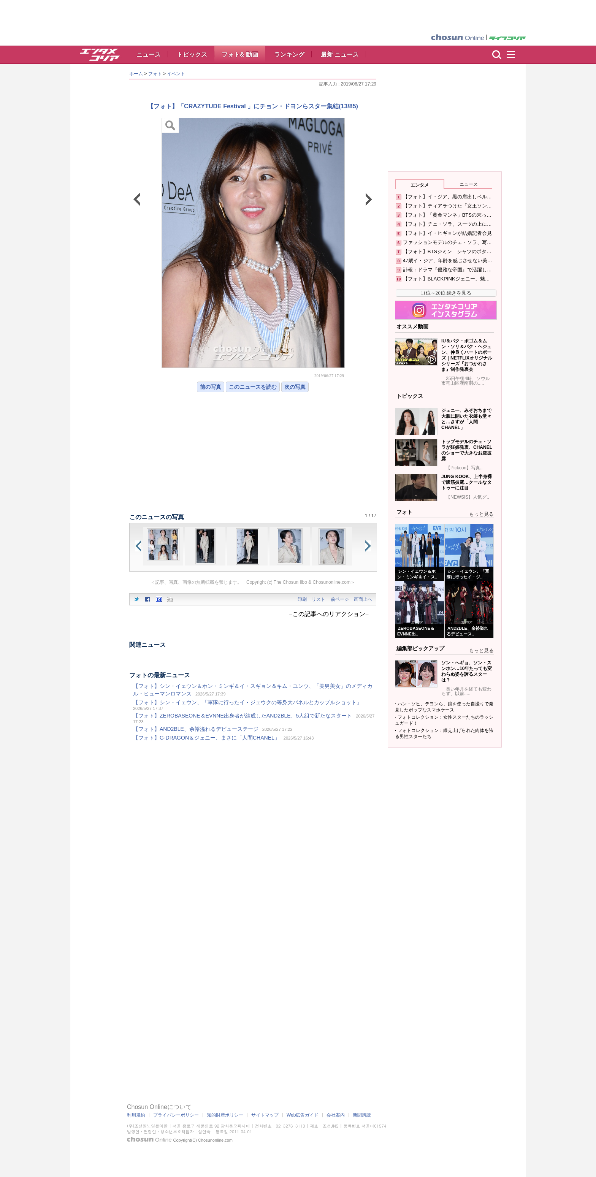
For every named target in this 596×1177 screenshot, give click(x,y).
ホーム (136, 73)
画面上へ (363, 599)
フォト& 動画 (240, 54)
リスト (318, 599)
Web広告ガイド (303, 1115)
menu (514, 54)
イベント (176, 73)
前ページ (340, 599)
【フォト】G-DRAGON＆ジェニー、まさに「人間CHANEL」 (206, 738)
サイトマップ (265, 1115)
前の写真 (210, 387)
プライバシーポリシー (176, 1115)
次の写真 (295, 387)
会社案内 (336, 1115)
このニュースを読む (253, 387)
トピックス (192, 54)
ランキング (289, 54)
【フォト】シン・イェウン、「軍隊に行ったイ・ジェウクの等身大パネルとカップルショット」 (247, 702)
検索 (497, 54)
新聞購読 (362, 1115)
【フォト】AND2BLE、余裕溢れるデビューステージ (195, 729)
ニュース (148, 54)
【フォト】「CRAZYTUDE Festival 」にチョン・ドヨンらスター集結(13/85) (252, 106)
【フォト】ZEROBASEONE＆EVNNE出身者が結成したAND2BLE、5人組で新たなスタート (242, 716)
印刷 (302, 599)
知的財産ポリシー (225, 1115)
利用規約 (136, 1115)
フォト (155, 73)
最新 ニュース (340, 54)
